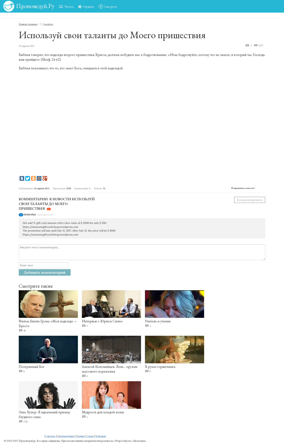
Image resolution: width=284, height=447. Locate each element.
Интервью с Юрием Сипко (102, 321)
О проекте (49, 436)
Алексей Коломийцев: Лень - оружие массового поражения (110, 369)
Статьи (89, 436)
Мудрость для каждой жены (103, 412)
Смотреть (48, 24)
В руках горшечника (160, 366)
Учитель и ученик (158, 321)
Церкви (80, 436)
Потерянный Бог (31, 366)
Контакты (100, 436)
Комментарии (33, 199)
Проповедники (65, 436)
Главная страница (28, 24)
